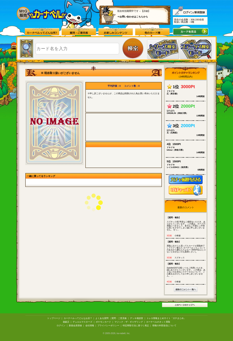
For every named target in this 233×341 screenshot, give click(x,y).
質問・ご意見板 (119, 318)
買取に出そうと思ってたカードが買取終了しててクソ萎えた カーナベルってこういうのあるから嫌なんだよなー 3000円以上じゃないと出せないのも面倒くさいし (186, 246)
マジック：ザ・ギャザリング (128, 322)
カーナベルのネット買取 (158, 322)
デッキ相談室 (136, 318)
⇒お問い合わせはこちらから (132, 16)
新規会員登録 (75, 325)
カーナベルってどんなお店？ (78, 318)
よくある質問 (101, 318)
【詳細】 (145, 11)
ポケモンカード (103, 322)
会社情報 (89, 325)
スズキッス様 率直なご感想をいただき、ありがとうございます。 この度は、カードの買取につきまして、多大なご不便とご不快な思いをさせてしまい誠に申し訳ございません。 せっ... (186, 223)
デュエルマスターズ (82, 322)
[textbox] (77, 48)
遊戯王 (66, 322)
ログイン (61, 325)
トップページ (53, 318)
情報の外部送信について (164, 325)
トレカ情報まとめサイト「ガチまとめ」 (166, 318)
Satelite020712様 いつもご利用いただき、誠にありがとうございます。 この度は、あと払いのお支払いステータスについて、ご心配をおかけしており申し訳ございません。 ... (186, 269)
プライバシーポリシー (108, 325)
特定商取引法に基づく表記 (136, 325)
